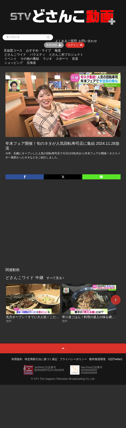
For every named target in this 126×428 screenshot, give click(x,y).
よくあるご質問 (66, 41)
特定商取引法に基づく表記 (41, 359)
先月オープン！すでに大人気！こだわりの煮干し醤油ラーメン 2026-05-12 (58, 317)
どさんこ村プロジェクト (66, 54)
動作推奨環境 (97, 359)
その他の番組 (29, 58)
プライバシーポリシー (73, 359)
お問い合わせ (87, 41)
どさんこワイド (15, 54)
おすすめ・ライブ (38, 50)
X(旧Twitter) (115, 359)
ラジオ (47, 58)
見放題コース (13, 50)
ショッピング (13, 62)
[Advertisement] (36, 227)
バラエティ (37, 54)
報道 (58, 50)
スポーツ (62, 58)
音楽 (75, 58)
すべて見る (55, 278)
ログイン (75, 44)
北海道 (31, 62)
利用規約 (16, 359)
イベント (10, 58)
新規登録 (54, 44)
